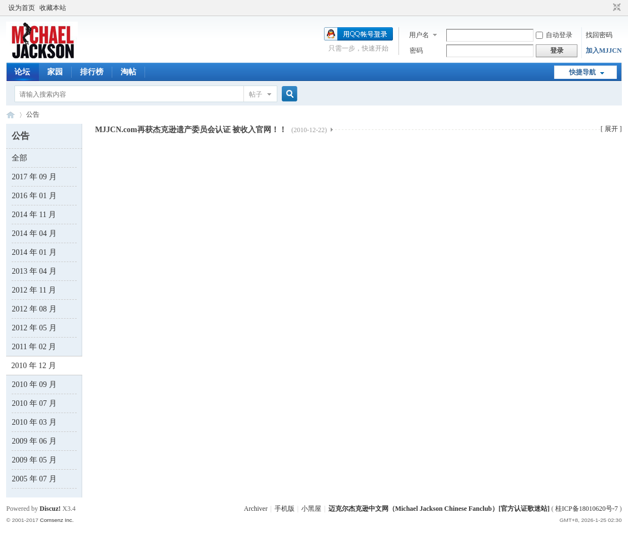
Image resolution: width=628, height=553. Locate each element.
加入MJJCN (604, 50)
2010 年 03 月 (34, 422)
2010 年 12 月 (33, 365)
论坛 (22, 72)
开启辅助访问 (606, 8)
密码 (416, 50)
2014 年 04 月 (34, 233)
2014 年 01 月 (34, 252)
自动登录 (554, 35)
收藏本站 (52, 8)
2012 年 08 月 (34, 309)
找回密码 (599, 35)
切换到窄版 (615, 8)
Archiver (256, 508)
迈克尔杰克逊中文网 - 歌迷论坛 (10, 115)
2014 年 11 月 (34, 214)
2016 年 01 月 (34, 196)
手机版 (285, 508)
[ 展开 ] (611, 129)
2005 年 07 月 (34, 479)
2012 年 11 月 (34, 290)
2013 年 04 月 (34, 271)
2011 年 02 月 (34, 347)
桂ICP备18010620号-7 (586, 508)
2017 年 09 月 (34, 177)
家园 (55, 72)
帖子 (255, 94)
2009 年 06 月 (34, 441)
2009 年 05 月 (34, 460)
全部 (19, 158)
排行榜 (91, 72)
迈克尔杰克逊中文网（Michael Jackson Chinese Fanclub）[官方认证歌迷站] (439, 508)
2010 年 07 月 (34, 403)
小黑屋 (311, 508)
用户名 (419, 35)
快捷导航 (582, 72)
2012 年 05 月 (34, 328)
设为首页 (21, 8)
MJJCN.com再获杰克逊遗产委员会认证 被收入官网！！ (211, 129)
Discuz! (50, 508)
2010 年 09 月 (34, 384)
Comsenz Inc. (57, 520)
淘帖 (128, 72)
